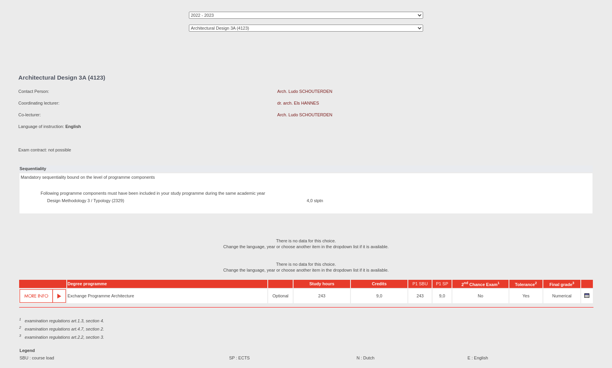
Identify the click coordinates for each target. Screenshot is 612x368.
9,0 (379, 295)
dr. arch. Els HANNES (298, 103)
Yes (525, 295)
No (480, 295)
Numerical (562, 295)
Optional (280, 295)
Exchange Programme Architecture (101, 295)
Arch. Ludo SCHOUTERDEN (304, 91)
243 (321, 295)
